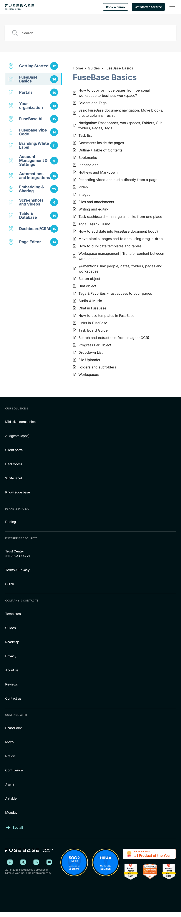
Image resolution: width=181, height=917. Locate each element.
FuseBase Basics (119, 68)
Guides (94, 68)
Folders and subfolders (97, 367)
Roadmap (12, 642)
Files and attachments (96, 202)
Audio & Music (90, 301)
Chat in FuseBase (92, 308)
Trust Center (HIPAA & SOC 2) (17, 553)
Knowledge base (17, 492)
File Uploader (89, 360)
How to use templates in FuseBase (106, 315)
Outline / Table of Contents (100, 150)
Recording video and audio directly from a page (117, 179)
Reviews (11, 684)
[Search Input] (96, 33)
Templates (13, 614)
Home (78, 68)
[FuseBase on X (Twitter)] (23, 862)
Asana (9, 784)
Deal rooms (13, 464)
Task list (85, 135)
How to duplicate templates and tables (109, 246)
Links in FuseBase (92, 323)
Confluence (14, 770)
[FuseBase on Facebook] (10, 862)
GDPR (9, 584)
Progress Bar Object (94, 345)
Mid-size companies (20, 422)
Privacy (10, 656)
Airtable (11, 798)
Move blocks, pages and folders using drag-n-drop (120, 239)
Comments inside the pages (101, 143)
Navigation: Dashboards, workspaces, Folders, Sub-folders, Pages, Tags (121, 125)
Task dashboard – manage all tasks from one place (120, 216)
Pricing (10, 522)
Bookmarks (87, 157)
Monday (11, 812)
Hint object (87, 286)
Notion (10, 756)
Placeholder (88, 165)
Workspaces (88, 374)
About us (11, 670)
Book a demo (115, 7)
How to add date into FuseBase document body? (118, 231)
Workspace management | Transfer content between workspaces (121, 256)
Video (83, 187)
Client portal (14, 450)
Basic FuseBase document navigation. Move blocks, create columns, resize (120, 113)
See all (18, 827)
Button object (89, 278)
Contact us (13, 698)
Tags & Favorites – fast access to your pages (115, 293)
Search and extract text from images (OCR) (113, 337)
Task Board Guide (93, 330)
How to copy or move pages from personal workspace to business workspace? (114, 93)
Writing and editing (93, 209)
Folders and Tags (92, 103)
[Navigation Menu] (172, 7)
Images (84, 194)
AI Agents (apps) (17, 436)
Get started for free (148, 7)
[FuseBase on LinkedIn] (36, 862)
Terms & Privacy (17, 570)
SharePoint (13, 728)
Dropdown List (90, 352)
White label (13, 478)
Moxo (9, 742)
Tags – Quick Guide (94, 224)
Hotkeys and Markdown (98, 172)
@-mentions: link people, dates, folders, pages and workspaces (120, 268)
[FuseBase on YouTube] (49, 862)
